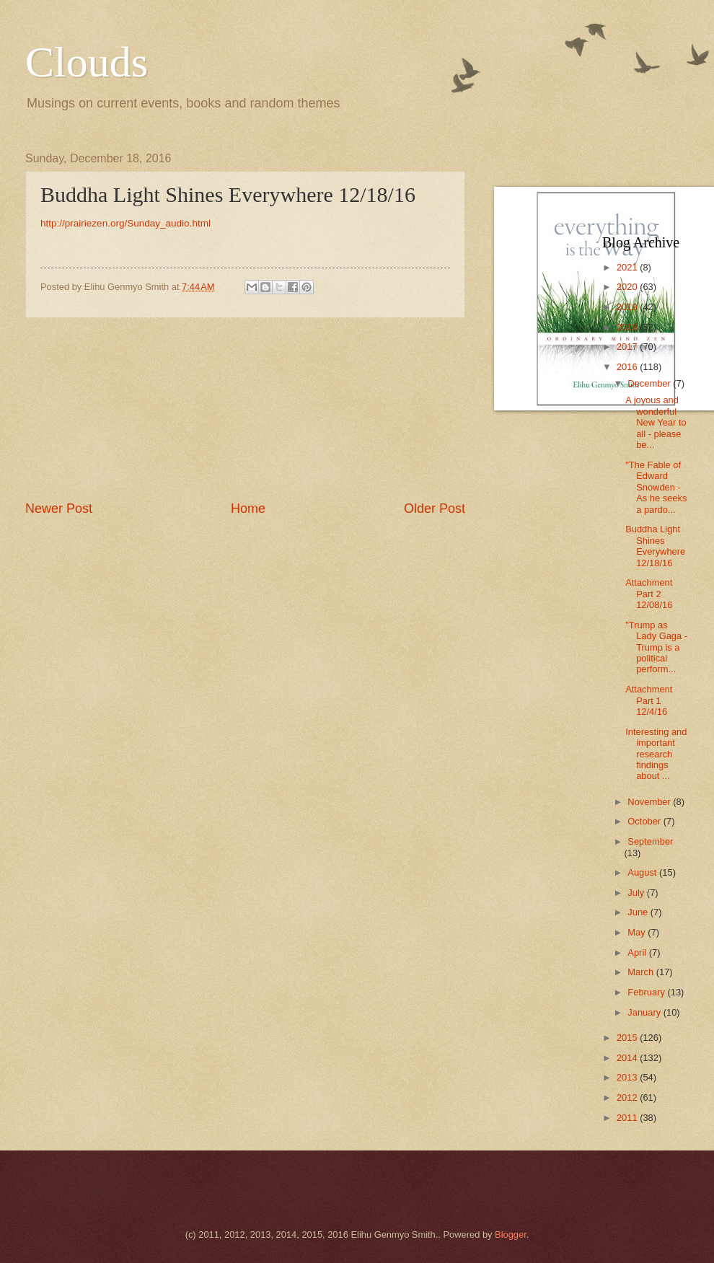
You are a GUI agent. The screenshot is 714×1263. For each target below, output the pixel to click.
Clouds (86, 62)
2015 (628, 1037)
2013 (628, 1077)
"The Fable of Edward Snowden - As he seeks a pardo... (656, 487)
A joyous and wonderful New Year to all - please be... (655, 422)
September (650, 841)
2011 (628, 1117)
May (637, 932)
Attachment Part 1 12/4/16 (648, 700)
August (643, 872)
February (647, 992)
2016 (628, 366)
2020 (628, 286)
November (650, 801)
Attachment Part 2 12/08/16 (648, 593)
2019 (628, 307)
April (637, 952)
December (650, 383)
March (641, 972)
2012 (628, 1097)
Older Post (434, 508)
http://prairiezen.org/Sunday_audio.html (125, 223)
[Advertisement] (245, 409)
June (639, 912)
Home (248, 508)
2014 (628, 1057)
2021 (628, 267)
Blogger (510, 1234)
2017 (628, 346)
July (636, 892)
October (645, 821)
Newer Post (58, 508)
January (645, 1012)
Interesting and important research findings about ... (656, 754)
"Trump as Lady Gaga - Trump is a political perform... (656, 647)
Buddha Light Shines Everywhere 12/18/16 (655, 546)
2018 (628, 327)
